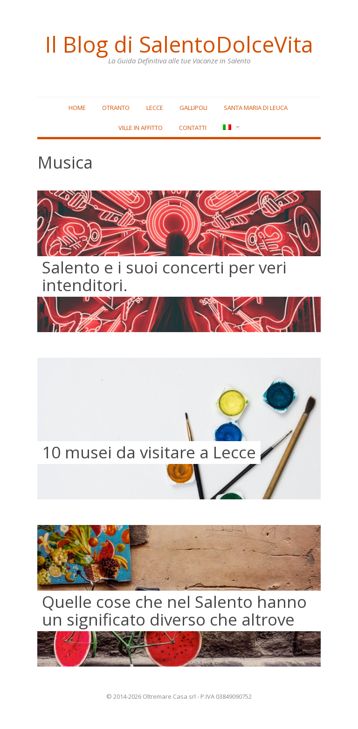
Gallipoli (193, 107)
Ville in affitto (140, 127)
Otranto (116, 107)
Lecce (154, 107)
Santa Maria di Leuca (256, 107)
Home (77, 107)
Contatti (193, 127)
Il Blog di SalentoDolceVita (179, 44)
